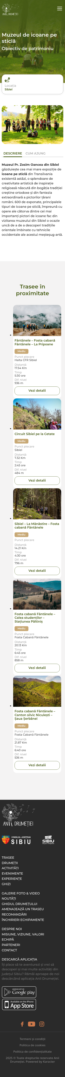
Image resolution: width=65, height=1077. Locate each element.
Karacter (49, 1062)
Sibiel (8, 89)
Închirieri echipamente (23, 920)
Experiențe (12, 879)
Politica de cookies (32, 1045)
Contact (9, 950)
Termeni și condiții (32, 1039)
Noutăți (9, 899)
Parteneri (11, 945)
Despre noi (12, 929)
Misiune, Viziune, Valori (23, 934)
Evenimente (12, 873)
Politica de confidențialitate (32, 1051)
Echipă (8, 939)
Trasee (8, 858)
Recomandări (14, 914)
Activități (10, 868)
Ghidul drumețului (19, 904)
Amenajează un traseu (23, 909)
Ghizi (6, 884)
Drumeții (10, 863)
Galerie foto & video (21, 893)
